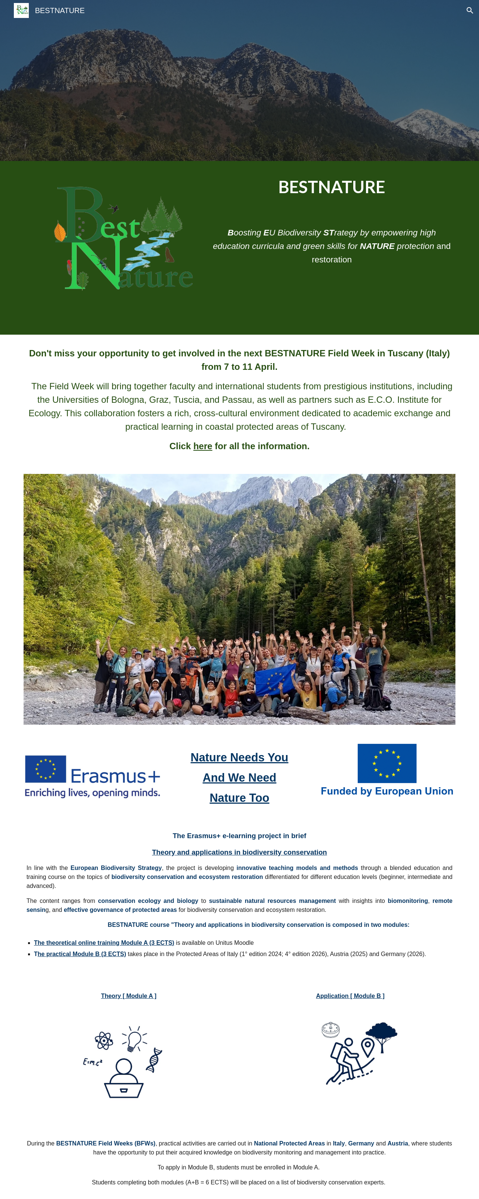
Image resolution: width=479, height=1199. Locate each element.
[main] (331, 187)
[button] (470, 10)
